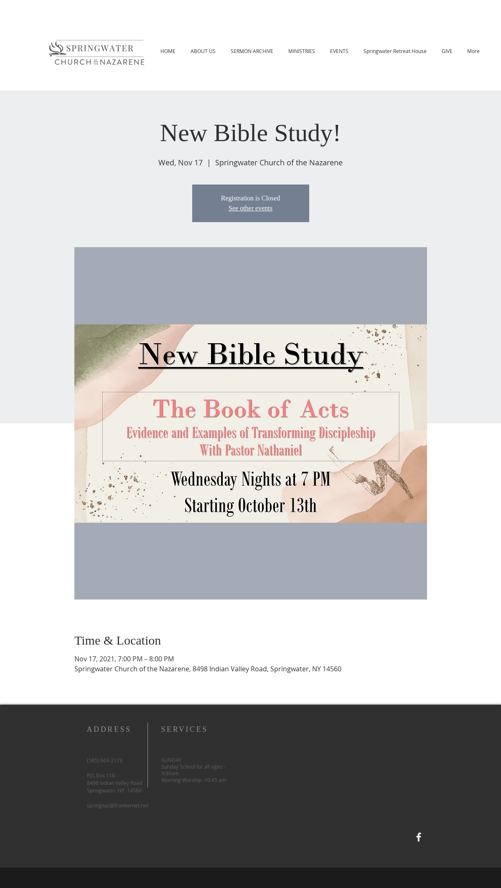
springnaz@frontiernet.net (117, 805)
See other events (250, 208)
